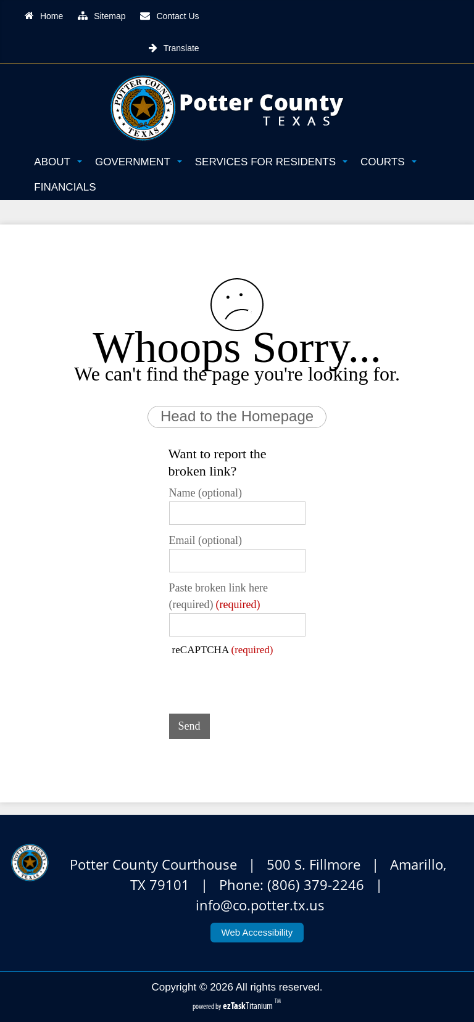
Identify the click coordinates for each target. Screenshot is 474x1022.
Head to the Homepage (237, 416)
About (58, 162)
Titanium (249, 1006)
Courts (388, 162)
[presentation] (263, 680)
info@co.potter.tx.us (260, 905)
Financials (65, 187)
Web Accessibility (257, 932)
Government (138, 162)
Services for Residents (271, 162)
